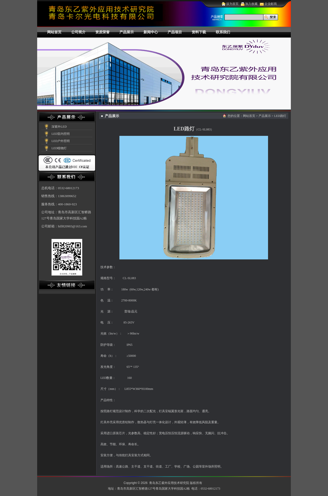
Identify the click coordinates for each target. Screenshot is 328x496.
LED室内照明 (61, 134)
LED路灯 (280, 116)
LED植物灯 (59, 148)
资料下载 (199, 32)
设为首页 (230, 4)
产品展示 (126, 32)
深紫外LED (59, 126)
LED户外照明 (61, 141)
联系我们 (223, 32)
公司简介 (78, 32)
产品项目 (175, 32)
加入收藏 (249, 4)
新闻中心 (151, 32)
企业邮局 (268, 4)
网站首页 (54, 32)
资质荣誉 (102, 32)
